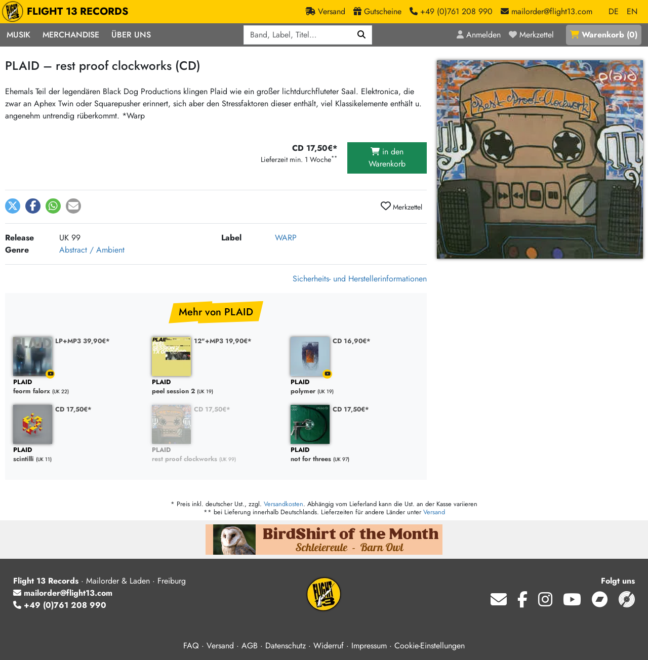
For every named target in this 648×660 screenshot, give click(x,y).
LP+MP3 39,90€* (82, 341)
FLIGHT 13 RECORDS (68, 12)
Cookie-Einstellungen (429, 645)
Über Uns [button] (131, 34)
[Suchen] (361, 35)
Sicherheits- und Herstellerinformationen (360, 278)
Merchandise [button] (71, 34)
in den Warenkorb (387, 158)
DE (614, 11)
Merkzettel (401, 206)
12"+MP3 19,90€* (223, 341)
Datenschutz (285, 645)
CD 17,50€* (73, 409)
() (603, 34)
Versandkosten (283, 504)
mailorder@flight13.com (62, 593)
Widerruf (328, 645)
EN (632, 11)
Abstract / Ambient (92, 250)
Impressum (369, 645)
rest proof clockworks (216, 455)
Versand (434, 512)
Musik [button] (18, 34)
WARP (286, 237)
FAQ (191, 645)
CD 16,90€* (352, 341)
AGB (249, 645)
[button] (12, 206)
